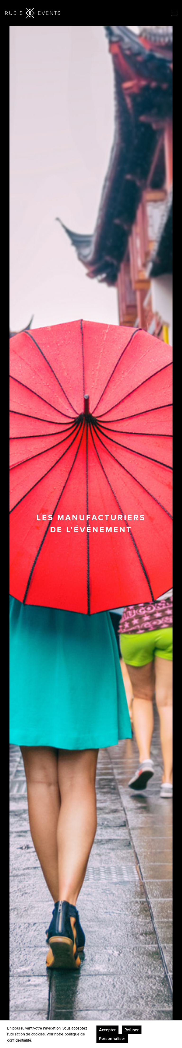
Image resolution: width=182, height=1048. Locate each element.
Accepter (107, 1030)
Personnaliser (112, 1039)
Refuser (131, 1030)
